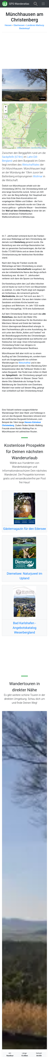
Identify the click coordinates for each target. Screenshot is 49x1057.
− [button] (6, 111)
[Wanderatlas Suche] (35, 3)
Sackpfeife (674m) (12, 156)
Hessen (8, 25)
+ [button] (6, 107)
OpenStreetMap (36, 148)
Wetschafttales (30, 164)
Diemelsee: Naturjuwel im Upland (24, 576)
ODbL (44, 148)
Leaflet (19, 148)
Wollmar (37, 176)
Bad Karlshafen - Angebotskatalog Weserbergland (24, 627)
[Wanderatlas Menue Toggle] (43, 3)
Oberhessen (19, 25)
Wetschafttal (24, 363)
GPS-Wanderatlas (19, 3)
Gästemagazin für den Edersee (24, 529)
